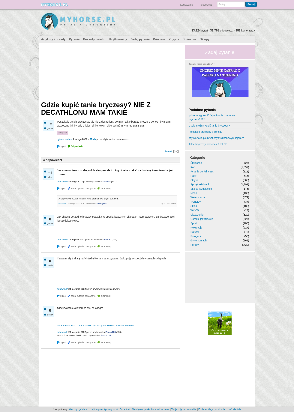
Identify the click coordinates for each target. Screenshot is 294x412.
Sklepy (204, 39)
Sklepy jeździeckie (201, 188)
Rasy (193, 175)
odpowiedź (62, 181)
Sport (193, 223)
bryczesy (62, 133)
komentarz (62, 204)
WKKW (194, 210)
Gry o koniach (198, 240)
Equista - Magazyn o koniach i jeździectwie (219, 409)
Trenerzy (195, 201)
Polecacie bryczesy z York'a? (205, 131)
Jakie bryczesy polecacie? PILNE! (208, 144)
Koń (192, 167)
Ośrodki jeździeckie (201, 218)
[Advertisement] (110, 71)
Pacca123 (110, 332)
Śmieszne (189, 39)
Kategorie (197, 158)
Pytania (74, 39)
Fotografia (196, 236)
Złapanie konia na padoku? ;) (202, 64)
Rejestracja (205, 4)
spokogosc (101, 204)
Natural (194, 231)
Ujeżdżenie (196, 214)
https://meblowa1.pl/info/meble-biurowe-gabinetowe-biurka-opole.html (95, 325)
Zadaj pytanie (140, 39)
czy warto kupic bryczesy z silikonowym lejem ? (216, 137)
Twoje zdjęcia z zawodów (183, 409)
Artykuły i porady (53, 39)
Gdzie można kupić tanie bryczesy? (209, 125)
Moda (93, 139)
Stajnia (194, 180)
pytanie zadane (64, 139)
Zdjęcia (174, 39)
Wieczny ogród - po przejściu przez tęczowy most (93, 409)
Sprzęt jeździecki (200, 184)
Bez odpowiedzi (94, 39)
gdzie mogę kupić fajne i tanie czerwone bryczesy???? (212, 117)
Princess (159, 39)
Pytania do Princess (202, 171)
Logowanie (186, 4)
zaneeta (106, 181)
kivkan (107, 239)
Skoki (193, 206)
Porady (194, 244)
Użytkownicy (118, 39)
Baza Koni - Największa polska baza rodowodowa (145, 409)
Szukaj (251, 4)
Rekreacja (196, 227)
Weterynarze (197, 197)
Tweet (168, 151)
